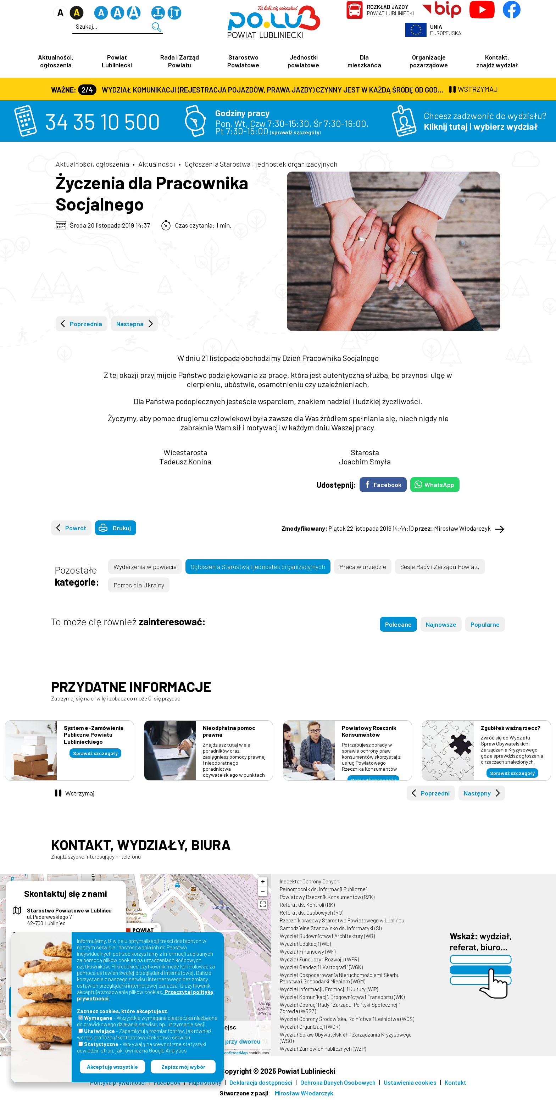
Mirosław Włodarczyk (304, 1092)
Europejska (445, 29)
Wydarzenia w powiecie (145, 566)
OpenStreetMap (233, 1053)
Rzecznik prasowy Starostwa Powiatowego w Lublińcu (342, 920)
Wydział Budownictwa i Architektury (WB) (327, 936)
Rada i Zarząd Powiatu (179, 61)
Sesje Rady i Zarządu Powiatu (440, 566)
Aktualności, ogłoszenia (55, 61)
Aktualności (156, 164)
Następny (477, 793)
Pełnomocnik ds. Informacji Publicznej (323, 889)
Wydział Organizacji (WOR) (310, 1026)
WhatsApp (439, 484)
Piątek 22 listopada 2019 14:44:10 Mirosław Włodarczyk (386, 528)
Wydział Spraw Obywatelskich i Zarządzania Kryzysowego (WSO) (346, 1037)
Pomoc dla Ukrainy (138, 585)
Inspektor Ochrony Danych (309, 881)
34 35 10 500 (102, 121)
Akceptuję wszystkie (112, 1066)
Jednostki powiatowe (303, 61)
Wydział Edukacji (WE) (305, 943)
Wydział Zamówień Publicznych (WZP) (323, 1048)
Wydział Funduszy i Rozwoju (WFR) (319, 959)
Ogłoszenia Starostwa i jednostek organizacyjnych (261, 164)
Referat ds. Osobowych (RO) (311, 912)
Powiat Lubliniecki (390, 10)
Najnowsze (441, 624)
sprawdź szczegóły (295, 132)
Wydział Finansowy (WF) (307, 951)
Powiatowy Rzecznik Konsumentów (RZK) (327, 897)
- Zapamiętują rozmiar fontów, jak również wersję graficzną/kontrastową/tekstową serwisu (144, 1034)
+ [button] (263, 882)
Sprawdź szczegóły (95, 753)
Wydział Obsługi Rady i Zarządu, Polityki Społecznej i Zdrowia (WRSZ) (340, 1007)
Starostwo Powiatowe (243, 61)
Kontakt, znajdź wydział (497, 61)
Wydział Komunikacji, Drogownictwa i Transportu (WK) (342, 997)
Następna (130, 324)
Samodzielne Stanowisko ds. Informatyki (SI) (331, 928)
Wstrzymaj (79, 793)
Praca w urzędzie (362, 566)
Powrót (75, 528)
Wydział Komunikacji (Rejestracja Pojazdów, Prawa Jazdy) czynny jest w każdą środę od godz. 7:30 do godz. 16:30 (262, 89)
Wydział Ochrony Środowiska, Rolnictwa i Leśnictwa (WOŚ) (347, 1019)
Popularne (485, 624)
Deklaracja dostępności (260, 1082)
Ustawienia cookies (410, 1082)
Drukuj (122, 528)
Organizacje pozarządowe (429, 61)
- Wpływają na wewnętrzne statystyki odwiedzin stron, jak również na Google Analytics (141, 1047)
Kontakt (455, 1082)
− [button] (263, 891)
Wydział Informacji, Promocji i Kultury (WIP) (329, 989)
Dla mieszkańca (364, 61)
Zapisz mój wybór (183, 1066)
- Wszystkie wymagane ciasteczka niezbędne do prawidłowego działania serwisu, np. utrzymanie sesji (147, 1021)
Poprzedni (435, 793)
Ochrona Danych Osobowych (338, 1082)
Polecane (398, 624)
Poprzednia (86, 324)
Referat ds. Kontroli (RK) (307, 904)
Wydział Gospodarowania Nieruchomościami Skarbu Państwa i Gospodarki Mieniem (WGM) (340, 978)
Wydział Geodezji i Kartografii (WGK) (321, 967)
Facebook (387, 484)
